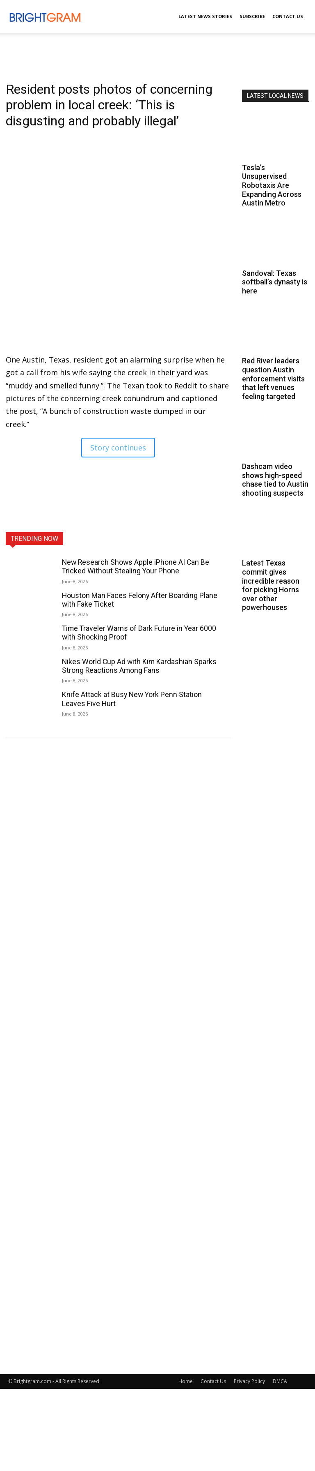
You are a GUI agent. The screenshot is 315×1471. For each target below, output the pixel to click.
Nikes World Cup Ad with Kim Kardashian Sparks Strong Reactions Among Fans (136, 663)
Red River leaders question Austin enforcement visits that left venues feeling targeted (273, 378)
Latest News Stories (205, 16)
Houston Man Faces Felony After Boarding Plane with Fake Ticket (136, 599)
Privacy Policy (249, 1381)
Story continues (118, 448)
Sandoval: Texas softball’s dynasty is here (274, 282)
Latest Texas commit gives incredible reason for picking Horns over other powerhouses (270, 585)
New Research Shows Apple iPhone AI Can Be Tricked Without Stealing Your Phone (131, 566)
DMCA (280, 1381)
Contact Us (287, 16)
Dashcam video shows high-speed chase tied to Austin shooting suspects (275, 479)
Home (185, 1381)
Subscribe (252, 16)
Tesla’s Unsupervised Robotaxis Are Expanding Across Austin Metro (271, 185)
